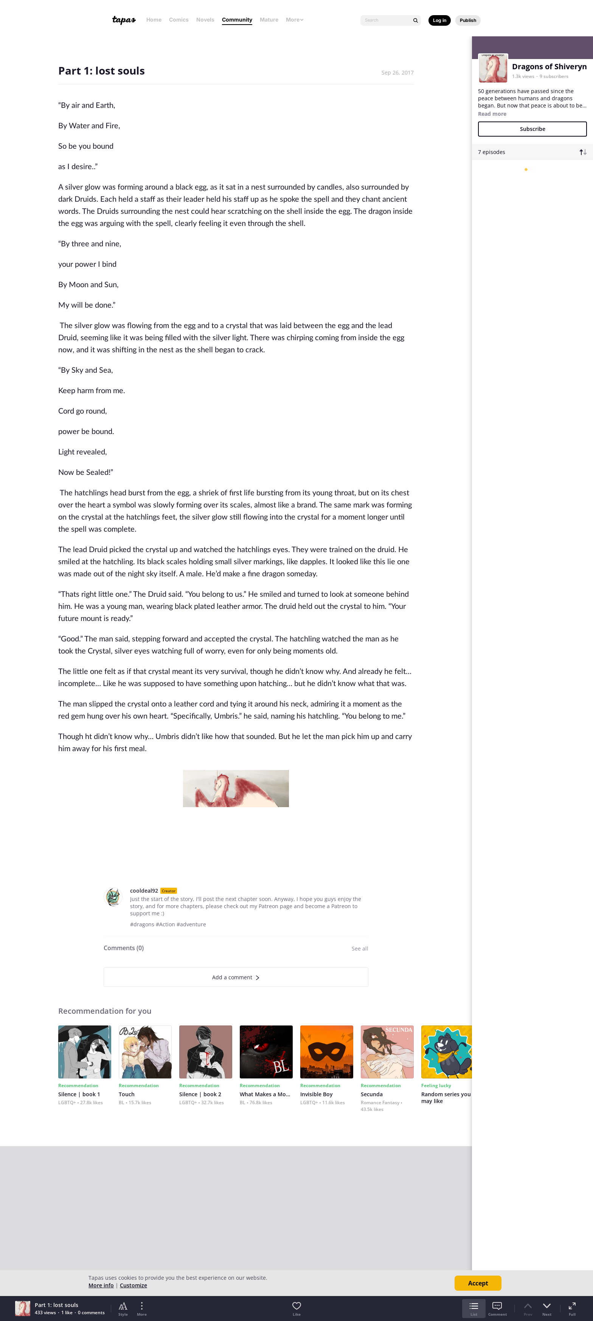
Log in (439, 20)
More (295, 19)
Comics (179, 19)
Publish (468, 20)
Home (153, 19)
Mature (269, 19)
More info (101, 1285)
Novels (205, 19)
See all (360, 948)
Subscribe (532, 128)
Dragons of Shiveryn (549, 66)
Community (237, 19)
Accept (478, 1283)
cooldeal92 (144, 890)
